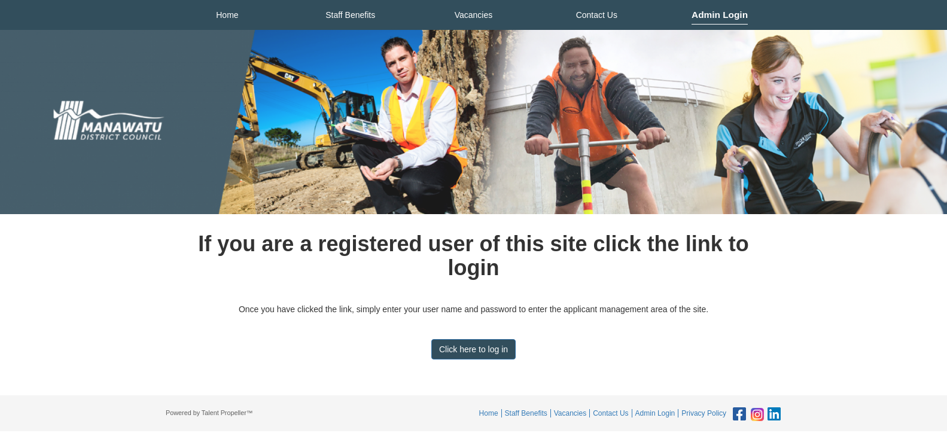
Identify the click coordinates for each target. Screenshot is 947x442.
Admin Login (720, 15)
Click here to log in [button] (473, 349)
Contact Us (596, 15)
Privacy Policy (703, 413)
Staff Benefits (350, 15)
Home (227, 15)
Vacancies (474, 15)
